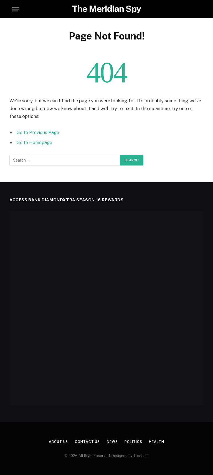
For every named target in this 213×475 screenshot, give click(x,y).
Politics (134, 441)
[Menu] (15, 9)
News (112, 441)
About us (56, 441)
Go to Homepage (35, 142)
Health (159, 441)
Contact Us (86, 441)
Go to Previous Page (38, 132)
